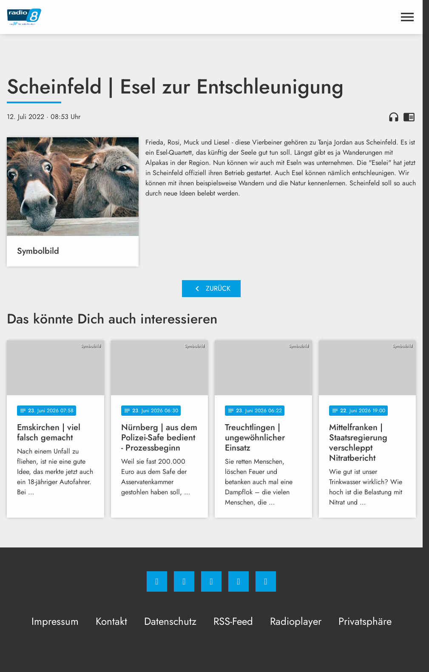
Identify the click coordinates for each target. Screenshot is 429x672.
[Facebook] (157, 581)
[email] (266, 581)
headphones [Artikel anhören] (394, 117)
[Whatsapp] (211, 581)
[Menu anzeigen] (407, 17)
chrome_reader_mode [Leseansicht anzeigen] (409, 117)
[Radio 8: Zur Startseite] (109, 17)
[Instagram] (184, 581)
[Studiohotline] (238, 581)
